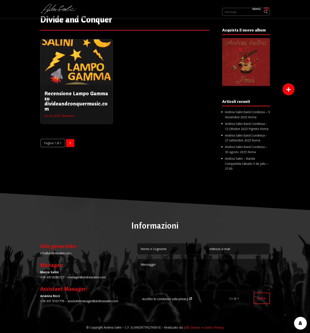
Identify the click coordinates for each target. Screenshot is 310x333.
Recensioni (68, 116)
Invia (262, 298)
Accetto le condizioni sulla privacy (164, 299)
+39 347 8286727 (52, 277)
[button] (288, 89)
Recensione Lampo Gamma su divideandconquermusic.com (76, 101)
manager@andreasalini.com (87, 277)
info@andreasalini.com (55, 253)
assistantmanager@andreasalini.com (93, 301)
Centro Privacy (214, 327)
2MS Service (191, 327)
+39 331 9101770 (52, 301)
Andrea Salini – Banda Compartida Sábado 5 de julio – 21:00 (246, 164)
